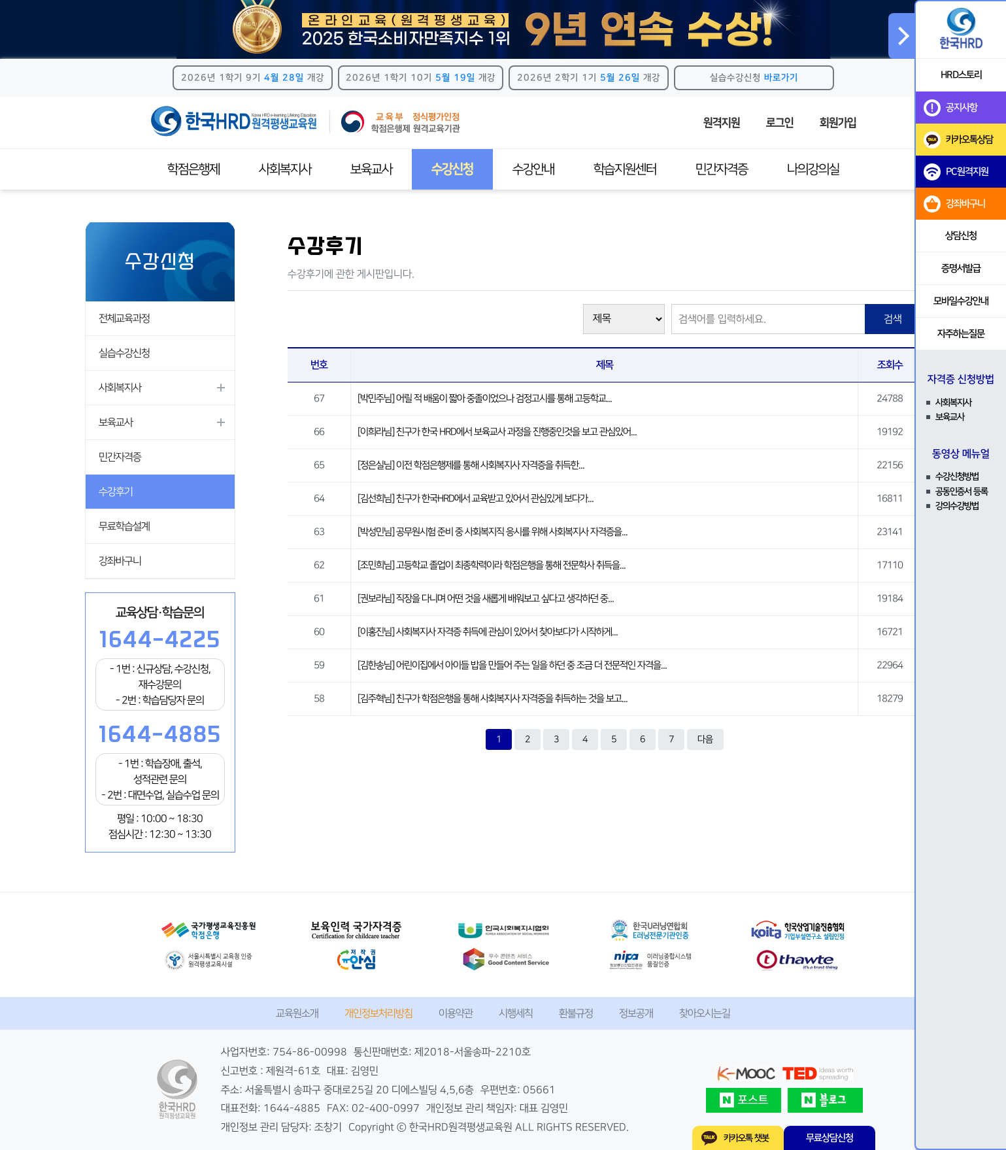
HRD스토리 (961, 74)
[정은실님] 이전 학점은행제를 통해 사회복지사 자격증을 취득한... (471, 465)
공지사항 (950, 107)
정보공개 (636, 1013)
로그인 (780, 123)
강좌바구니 (120, 561)
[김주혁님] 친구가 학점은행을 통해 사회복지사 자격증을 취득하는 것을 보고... (493, 698)
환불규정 (576, 1013)
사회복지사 (285, 169)
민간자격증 (722, 169)
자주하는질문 (960, 333)
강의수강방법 (957, 506)
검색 (893, 319)
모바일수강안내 (960, 301)
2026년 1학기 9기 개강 (252, 78)
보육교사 (371, 169)
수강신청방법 (957, 476)
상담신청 (961, 235)
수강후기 (116, 492)
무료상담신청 (829, 1137)
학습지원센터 (625, 169)
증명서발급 (961, 268)
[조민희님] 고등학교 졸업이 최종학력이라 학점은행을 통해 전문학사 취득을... (492, 565)
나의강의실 (813, 169)
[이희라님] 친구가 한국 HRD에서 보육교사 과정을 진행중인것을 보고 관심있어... (497, 431)
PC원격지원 (956, 171)
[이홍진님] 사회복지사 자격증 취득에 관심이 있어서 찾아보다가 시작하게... (488, 631)
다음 (705, 739)
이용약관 (456, 1013)
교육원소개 (297, 1013)
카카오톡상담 (958, 139)
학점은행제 (193, 169)
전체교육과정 (124, 318)
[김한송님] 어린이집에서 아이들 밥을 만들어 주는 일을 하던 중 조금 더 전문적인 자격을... (512, 665)
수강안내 (533, 169)
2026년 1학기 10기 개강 (420, 78)
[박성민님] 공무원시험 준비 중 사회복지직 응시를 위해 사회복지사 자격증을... (493, 531)
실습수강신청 (754, 78)
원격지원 (721, 123)
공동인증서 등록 (961, 491)
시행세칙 (516, 1013)
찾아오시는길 (704, 1013)
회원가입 (838, 123)
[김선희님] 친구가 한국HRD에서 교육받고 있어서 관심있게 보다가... (476, 498)
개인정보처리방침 (378, 1013)
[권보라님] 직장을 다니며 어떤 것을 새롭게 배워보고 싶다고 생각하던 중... (486, 598)
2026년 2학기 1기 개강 (588, 78)
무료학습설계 (124, 526)
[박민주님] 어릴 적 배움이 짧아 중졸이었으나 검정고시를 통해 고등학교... (485, 398)
